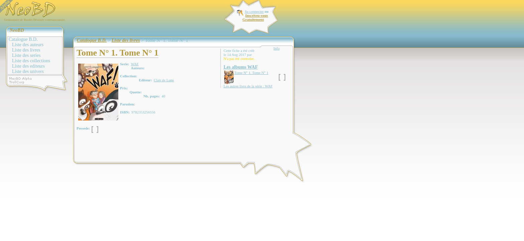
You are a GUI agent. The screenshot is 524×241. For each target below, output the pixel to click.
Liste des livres (26, 50)
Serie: (124, 64)
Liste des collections (31, 60)
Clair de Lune (164, 80)
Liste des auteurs (27, 44)
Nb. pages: (151, 96)
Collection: (128, 76)
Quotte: (136, 92)
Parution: (127, 104)
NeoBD (17, 30)
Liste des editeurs (28, 66)
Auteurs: (138, 68)
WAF (134, 64)
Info (276, 48)
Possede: (83, 128)
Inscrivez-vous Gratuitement (255, 17)
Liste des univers (28, 71)
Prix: (124, 88)
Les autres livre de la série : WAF (248, 86)
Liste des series (26, 55)
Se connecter (254, 11)
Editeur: (145, 80)
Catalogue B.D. (23, 39)
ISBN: (125, 112)
